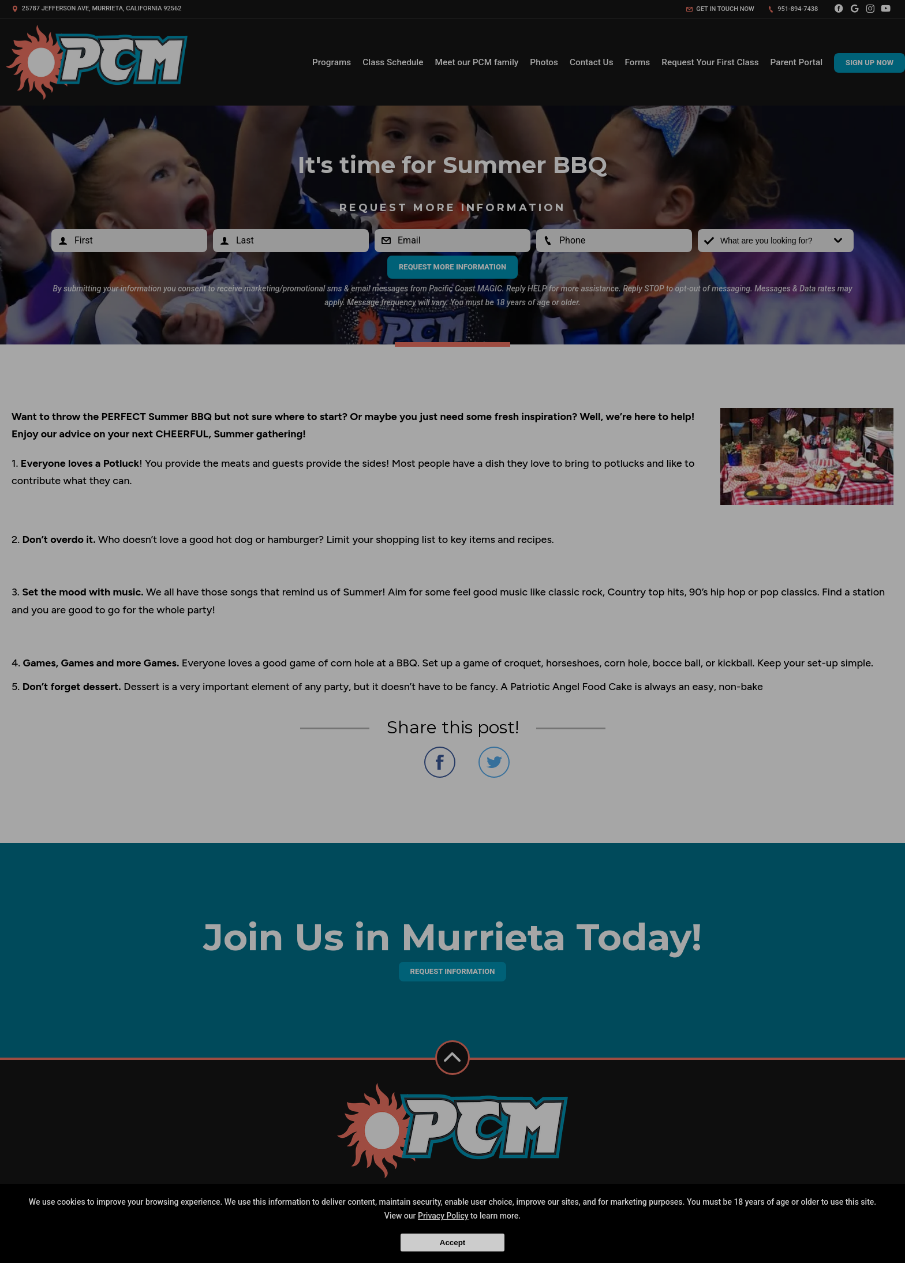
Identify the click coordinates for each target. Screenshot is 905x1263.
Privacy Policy (443, 1215)
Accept (452, 1242)
